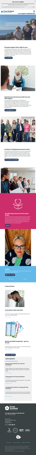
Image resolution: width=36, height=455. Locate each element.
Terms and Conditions (28, 6)
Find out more (8, 317)
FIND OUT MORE (8, 372)
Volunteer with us (10, 110)
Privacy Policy (8, 442)
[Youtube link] (12, 424)
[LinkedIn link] (14, 424)
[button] (11, 279)
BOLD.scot (11, 451)
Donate (8, 225)
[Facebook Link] (9, 424)
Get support (8, 58)
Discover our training (11, 160)
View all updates (10, 355)
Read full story (10, 275)
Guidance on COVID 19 (26, 442)
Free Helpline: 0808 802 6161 (26, 13)
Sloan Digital (22, 451)
